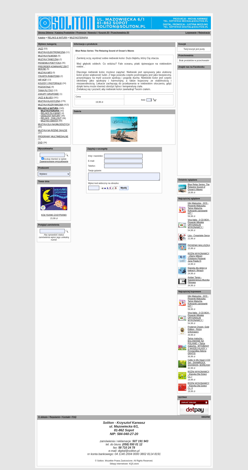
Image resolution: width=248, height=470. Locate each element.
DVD (40, 142)
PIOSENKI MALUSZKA (199, 245)
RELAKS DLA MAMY (51, 113)
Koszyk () (103, 32)
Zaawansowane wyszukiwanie (54, 161)
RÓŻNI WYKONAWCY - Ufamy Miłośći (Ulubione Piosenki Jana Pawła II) (198, 257)
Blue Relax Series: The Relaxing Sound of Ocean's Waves (199, 187)
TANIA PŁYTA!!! (45, 90)
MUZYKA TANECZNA (48, 59)
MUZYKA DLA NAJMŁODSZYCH (54, 124)
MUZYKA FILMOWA (47, 56)
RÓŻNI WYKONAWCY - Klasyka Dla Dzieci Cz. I (198, 374)
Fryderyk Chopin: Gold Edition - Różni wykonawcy (198, 329)
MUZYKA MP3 (45, 72)
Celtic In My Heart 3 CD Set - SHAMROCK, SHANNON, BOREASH (199, 362)
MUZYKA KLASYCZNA (49, 101)
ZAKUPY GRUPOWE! (48, 94)
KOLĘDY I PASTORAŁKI (50, 83)
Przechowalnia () (120, 32)
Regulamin (54, 417)
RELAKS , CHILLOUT (51, 118)
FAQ (74, 417)
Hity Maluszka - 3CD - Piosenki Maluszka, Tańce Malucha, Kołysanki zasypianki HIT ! (198, 208)
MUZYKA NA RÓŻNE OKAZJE (52, 130)
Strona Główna (45, 32)
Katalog (41, 37)
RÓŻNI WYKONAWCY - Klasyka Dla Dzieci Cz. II (198, 386)
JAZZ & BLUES (45, 97)
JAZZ (40, 48)
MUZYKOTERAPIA (79, 37)
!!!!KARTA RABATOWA (49, 76)
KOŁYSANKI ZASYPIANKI (54, 215)
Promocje (81, 32)
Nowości (92, 32)
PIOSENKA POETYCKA (49, 63)
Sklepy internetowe (119, 464)
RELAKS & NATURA (57, 37)
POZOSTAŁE (44, 87)
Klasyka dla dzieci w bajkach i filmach (197, 269)
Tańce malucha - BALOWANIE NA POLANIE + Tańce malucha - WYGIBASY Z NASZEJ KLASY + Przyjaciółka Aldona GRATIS (198, 346)
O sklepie (43, 417)
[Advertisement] (43, 5)
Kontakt (66, 417)
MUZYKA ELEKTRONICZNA (51, 52)
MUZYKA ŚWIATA (49, 121)
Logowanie (191, 32)
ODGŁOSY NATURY (50, 116)
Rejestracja (204, 32)
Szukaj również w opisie (55, 159)
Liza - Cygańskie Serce (199, 235)
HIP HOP (42, 80)
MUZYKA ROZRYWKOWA (50, 104)
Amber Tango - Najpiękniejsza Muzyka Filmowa (198, 280)
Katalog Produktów (65, 32)
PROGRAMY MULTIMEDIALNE (53, 136)
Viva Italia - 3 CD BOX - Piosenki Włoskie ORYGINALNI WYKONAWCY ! (199, 224)
